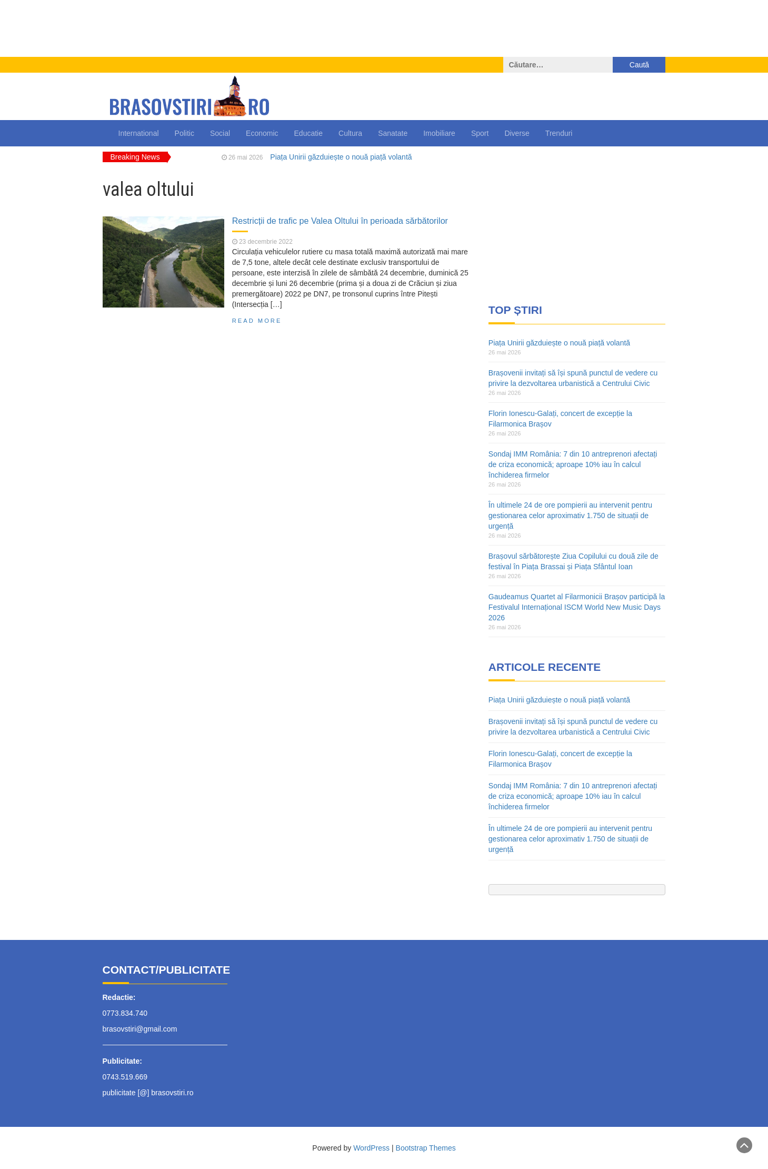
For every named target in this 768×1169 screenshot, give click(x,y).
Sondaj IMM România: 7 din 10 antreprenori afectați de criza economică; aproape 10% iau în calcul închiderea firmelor (572, 464)
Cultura (350, 133)
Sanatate (392, 133)
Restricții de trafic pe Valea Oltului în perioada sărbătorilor (340, 220)
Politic (184, 133)
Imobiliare (439, 133)
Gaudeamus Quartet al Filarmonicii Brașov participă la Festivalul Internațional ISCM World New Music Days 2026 (576, 607)
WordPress (371, 1148)
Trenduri (559, 133)
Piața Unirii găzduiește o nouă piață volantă (341, 157)
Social (220, 133)
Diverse (516, 133)
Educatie (308, 133)
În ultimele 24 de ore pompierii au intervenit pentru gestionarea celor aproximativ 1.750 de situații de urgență (570, 515)
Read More (257, 321)
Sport (479, 133)
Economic (262, 133)
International (138, 133)
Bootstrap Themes (426, 1148)
